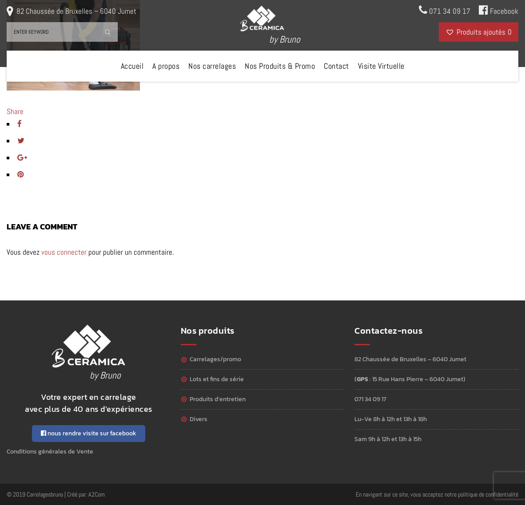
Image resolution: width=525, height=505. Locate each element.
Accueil (132, 66)
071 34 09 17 (444, 10)
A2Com (96, 494)
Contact (336, 66)
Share (15, 111)
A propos (165, 66)
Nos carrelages (212, 66)
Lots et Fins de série (217, 379)
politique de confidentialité (488, 494)
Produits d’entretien (218, 399)
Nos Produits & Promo (280, 66)
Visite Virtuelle (381, 66)
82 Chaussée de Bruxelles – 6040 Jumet (76, 11)
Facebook (498, 10)
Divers (198, 419)
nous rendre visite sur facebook (88, 433)
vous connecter (64, 252)
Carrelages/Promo (215, 359)
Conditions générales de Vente (50, 451)
